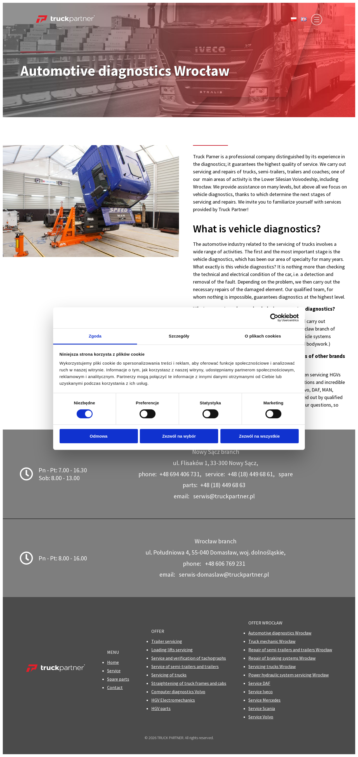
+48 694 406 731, (180, 474)
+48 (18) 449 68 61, (251, 474)
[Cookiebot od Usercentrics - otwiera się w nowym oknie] (274, 317)
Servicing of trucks (169, 675)
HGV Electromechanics (173, 700)
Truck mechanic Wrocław (271, 641)
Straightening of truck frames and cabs (188, 683)
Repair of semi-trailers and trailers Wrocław (290, 649)
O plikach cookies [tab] (263, 335)
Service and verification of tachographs (188, 658)
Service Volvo (260, 717)
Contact (115, 687)
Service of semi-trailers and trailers (185, 666)
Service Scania (261, 708)
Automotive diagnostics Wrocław (279, 633)
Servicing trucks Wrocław (272, 666)
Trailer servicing (166, 641)
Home (113, 662)
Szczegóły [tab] (179, 335)
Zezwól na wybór (179, 436)
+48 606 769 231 (225, 563)
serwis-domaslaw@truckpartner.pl (224, 574)
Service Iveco (260, 691)
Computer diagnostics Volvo (178, 691)
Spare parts (118, 679)
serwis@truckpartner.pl (224, 496)
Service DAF (259, 683)
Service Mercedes (264, 700)
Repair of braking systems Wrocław (281, 658)
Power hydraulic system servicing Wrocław (288, 675)
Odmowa (98, 436)
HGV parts (161, 708)
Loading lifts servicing (172, 649)
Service (114, 670)
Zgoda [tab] (95, 335)
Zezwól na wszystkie (259, 436)
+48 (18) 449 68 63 (223, 485)
